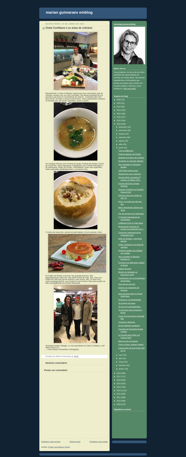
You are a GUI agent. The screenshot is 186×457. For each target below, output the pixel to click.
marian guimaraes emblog (69, 12)
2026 (119, 100)
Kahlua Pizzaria (124, 269)
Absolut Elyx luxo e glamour (129, 174)
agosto (122, 141)
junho (121, 148)
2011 (119, 397)
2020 (119, 121)
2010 (119, 401)
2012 (119, 394)
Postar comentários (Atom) (59, 447)
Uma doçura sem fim (126, 284)
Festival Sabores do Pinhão (129, 154)
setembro (123, 137)
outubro (122, 134)
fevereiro (123, 365)
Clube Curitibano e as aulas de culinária (68, 27)
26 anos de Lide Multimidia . (129, 307)
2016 (119, 380)
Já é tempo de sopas (126, 303)
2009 (119, 404)
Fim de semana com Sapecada (131, 214)
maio (121, 355)
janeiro (122, 369)
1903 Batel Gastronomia (128, 171)
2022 (119, 114)
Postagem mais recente (50, 442)
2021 (119, 117)
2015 (119, 384)
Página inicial (75, 442)
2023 (119, 110)
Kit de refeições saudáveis (129, 326)
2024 (119, 107)
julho (121, 144)
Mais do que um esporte (128, 341)
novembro (123, 130)
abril (121, 358)
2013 (119, 391)
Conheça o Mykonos (126, 322)
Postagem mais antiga (99, 442)
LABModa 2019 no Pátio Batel (130, 223)
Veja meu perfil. (129, 89)
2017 (119, 377)
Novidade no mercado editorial (130, 161)
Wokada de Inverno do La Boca (131, 158)
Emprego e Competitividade (129, 300)
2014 (119, 387)
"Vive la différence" (126, 151)
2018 (119, 373)
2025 (119, 103)
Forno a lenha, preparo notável (130, 345)
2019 (119, 124)
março (122, 362)
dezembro (123, 127)
